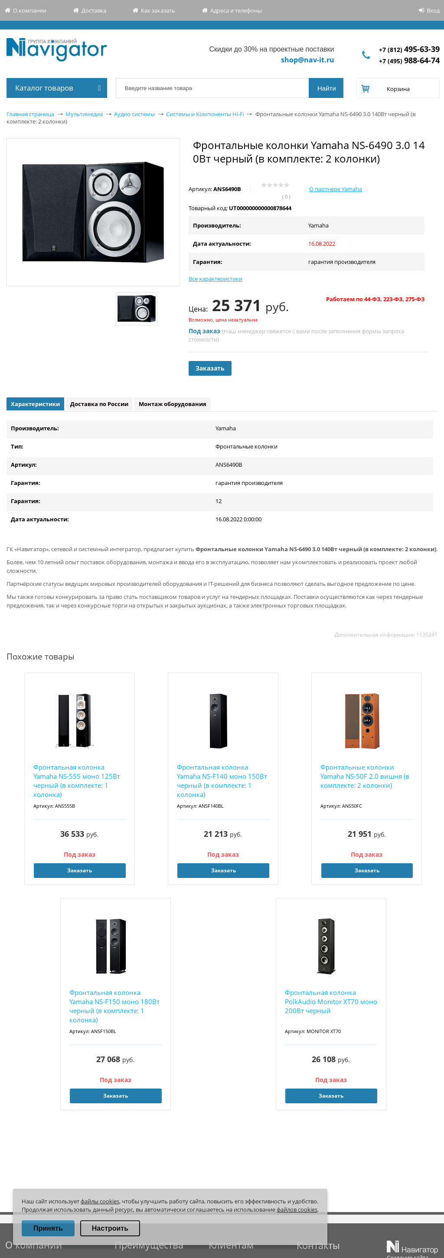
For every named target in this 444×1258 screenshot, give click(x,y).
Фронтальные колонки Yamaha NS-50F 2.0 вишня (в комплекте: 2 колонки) (364, 776)
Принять (48, 1228)
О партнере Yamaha (335, 189)
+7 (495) (409, 61)
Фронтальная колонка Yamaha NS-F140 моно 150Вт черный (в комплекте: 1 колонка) (222, 781)
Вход (433, 10)
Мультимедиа (84, 114)
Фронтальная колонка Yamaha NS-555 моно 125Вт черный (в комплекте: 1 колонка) (76, 781)
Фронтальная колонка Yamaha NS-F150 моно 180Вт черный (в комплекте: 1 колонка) (114, 1006)
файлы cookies (100, 1201)
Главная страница (30, 114)
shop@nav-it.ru (307, 60)
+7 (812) (409, 50)
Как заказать (158, 10)
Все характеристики (215, 279)
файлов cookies (297, 1209)
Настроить (110, 1228)
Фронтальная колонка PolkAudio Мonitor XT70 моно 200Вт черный (331, 1001)
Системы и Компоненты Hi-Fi (205, 114)
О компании (29, 10)
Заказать (210, 368)
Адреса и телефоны (236, 10)
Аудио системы (134, 114)
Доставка (94, 10)
